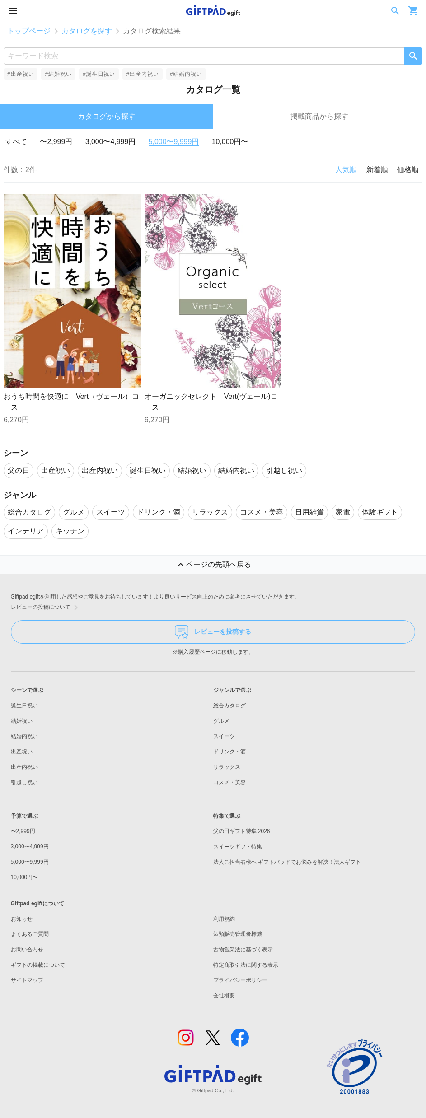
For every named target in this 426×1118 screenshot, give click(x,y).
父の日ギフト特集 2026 (241, 831)
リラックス (226, 767)
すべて (16, 141)
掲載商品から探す (319, 116)
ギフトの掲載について (38, 965)
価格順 (408, 169)
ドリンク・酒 (229, 751)
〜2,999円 (56, 141)
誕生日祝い (24, 705)
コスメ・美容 (229, 782)
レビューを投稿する (213, 632)
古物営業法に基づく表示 (243, 949)
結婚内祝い (24, 736)
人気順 (346, 169)
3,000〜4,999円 (110, 141)
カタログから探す (107, 116)
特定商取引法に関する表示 (245, 965)
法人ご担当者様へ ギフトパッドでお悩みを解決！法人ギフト (287, 862)
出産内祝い (24, 767)
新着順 (377, 169)
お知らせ (22, 919)
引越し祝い (24, 782)
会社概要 (224, 995)
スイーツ (224, 736)
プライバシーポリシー (240, 980)
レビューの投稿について (46, 607)
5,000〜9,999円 (174, 141)
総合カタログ (229, 705)
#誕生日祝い (99, 74)
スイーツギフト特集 (237, 846)
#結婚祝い (58, 74)
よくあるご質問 (30, 934)
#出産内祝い (142, 74)
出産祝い (22, 751)
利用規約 (224, 919)
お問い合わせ (27, 949)
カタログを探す (86, 31)
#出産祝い (20, 74)
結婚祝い (22, 721)
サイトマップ (27, 980)
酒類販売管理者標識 (237, 934)
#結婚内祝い (186, 74)
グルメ (221, 721)
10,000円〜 (230, 141)
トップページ (29, 31)
